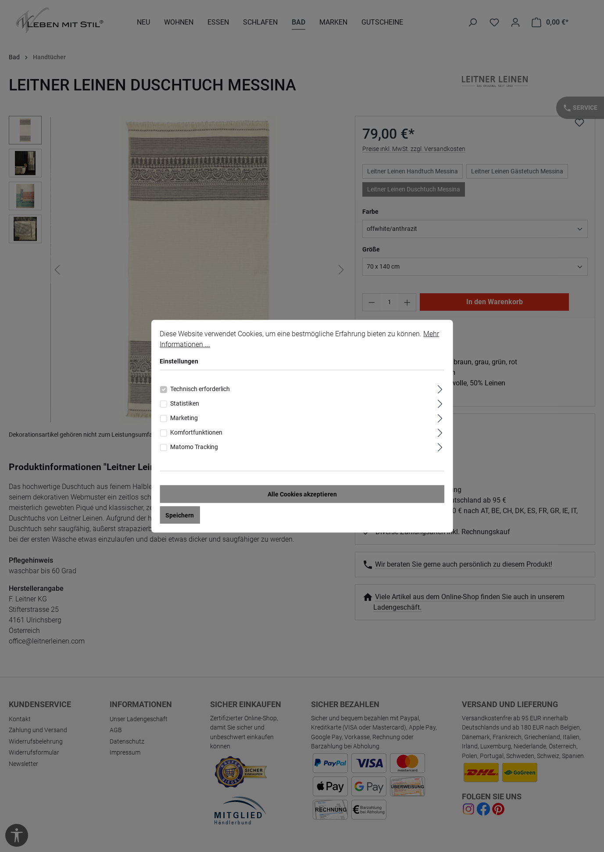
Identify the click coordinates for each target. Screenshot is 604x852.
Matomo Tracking (194, 446)
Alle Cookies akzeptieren (302, 493)
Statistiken (184, 402)
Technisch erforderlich (200, 388)
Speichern (179, 514)
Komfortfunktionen (196, 431)
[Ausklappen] (440, 387)
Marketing (184, 417)
